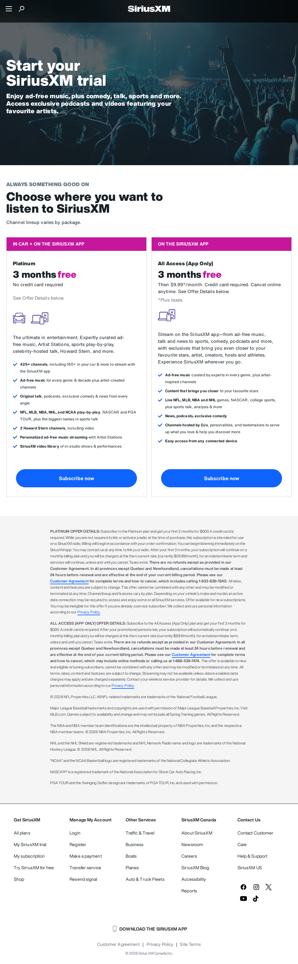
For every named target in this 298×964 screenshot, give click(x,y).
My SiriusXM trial (30, 844)
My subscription (29, 856)
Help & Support (252, 856)
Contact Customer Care (256, 839)
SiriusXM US (250, 867)
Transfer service (85, 867)
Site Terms (190, 944)
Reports (189, 890)
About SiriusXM (196, 833)
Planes (132, 867)
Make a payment (86, 856)
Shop (19, 879)
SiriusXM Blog (195, 867)
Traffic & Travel (140, 833)
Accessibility (193, 879)
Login (75, 833)
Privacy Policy (88, 612)
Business (135, 844)
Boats (131, 856)
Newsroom (192, 844)
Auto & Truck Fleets (145, 879)
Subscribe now (76, 478)
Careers (189, 856)
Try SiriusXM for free (34, 867)
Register (78, 844)
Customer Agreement (69, 581)
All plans (22, 833)
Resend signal (83, 879)
